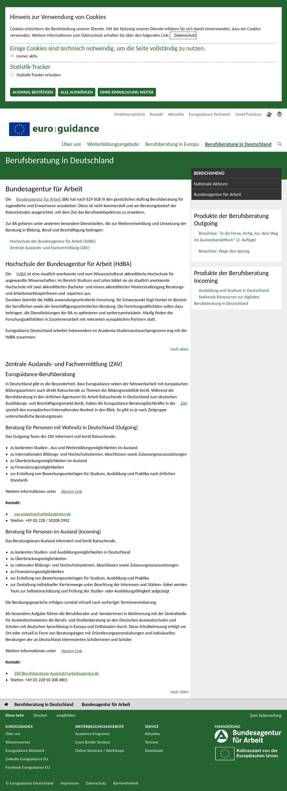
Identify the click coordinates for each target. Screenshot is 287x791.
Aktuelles (176, 114)
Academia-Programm (92, 733)
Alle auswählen (76, 92)
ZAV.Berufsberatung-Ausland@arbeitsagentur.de (56, 673)
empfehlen (66, 715)
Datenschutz (185, 35)
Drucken (40, 715)
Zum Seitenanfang (265, 715)
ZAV (184, 403)
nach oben (179, 349)
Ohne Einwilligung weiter (127, 92)
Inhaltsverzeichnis (129, 114)
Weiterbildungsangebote (113, 144)
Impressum (70, 783)
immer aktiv (27, 56)
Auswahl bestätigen (32, 92)
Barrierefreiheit (125, 783)
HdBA (21, 274)
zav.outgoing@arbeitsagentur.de (42, 514)
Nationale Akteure (211, 184)
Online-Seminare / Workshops (99, 750)
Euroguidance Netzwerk (210, 114)
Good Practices (248, 114)
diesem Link (71, 491)
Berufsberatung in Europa (172, 144)
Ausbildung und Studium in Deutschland (234, 290)
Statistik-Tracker (30, 67)
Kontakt (156, 114)
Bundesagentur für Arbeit (38, 199)
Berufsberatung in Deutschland (238, 144)
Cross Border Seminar (92, 742)
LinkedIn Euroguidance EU (27, 758)
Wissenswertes (18, 742)
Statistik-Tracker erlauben (39, 75)
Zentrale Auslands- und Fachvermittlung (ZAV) (50, 247)
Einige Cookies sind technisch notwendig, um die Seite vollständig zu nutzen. (107, 48)
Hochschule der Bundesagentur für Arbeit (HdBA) (53, 241)
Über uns (71, 144)
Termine (151, 742)
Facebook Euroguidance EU (28, 767)
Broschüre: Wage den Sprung (224, 251)
